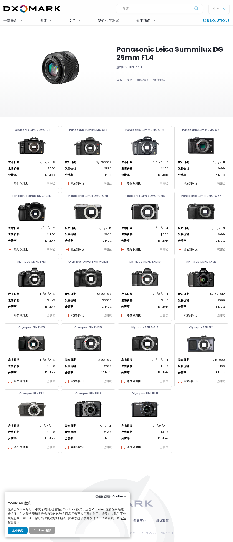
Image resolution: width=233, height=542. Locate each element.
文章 (75, 20)
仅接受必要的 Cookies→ (110, 496)
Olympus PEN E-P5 (31, 327)
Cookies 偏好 (42, 530)
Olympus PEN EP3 (31, 393)
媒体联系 (162, 521)
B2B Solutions (216, 20)
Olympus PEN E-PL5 (88, 327)
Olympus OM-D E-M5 (201, 261)
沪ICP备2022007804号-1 (156, 533)
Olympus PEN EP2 (201, 327)
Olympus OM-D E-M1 (32, 261)
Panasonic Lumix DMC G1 (32, 130)
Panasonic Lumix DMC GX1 (201, 130)
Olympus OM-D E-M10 (145, 261)
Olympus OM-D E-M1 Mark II (88, 261)
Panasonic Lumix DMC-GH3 (31, 196)
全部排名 (13, 20)
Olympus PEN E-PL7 (145, 327)
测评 (46, 20)
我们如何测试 (108, 20)
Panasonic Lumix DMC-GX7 (201, 196)
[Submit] (196, 9)
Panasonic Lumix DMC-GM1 (88, 196)
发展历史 (139, 521)
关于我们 (145, 20)
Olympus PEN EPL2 (88, 393)
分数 (119, 80)
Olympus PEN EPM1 (145, 393)
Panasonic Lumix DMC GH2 (144, 130)
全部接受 (17, 530)
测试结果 (143, 80)
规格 (130, 80)
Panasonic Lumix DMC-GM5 (145, 196)
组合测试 (159, 80)
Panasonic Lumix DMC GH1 (88, 130)
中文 (216, 9)
